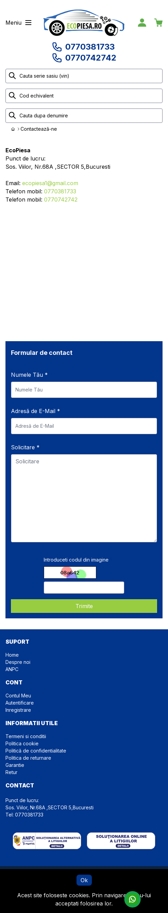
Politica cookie (22, 743)
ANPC (11, 669)
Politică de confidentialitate (35, 751)
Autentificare (19, 703)
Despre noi (17, 662)
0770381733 (60, 191)
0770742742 (61, 199)
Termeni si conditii (25, 736)
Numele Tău (29, 374)
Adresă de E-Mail (35, 411)
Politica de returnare (28, 758)
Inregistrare (18, 710)
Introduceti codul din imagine (76, 560)
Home (12, 655)
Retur (11, 772)
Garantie (14, 765)
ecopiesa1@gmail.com (50, 183)
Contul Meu (18, 695)
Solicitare (25, 447)
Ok (84, 880)
